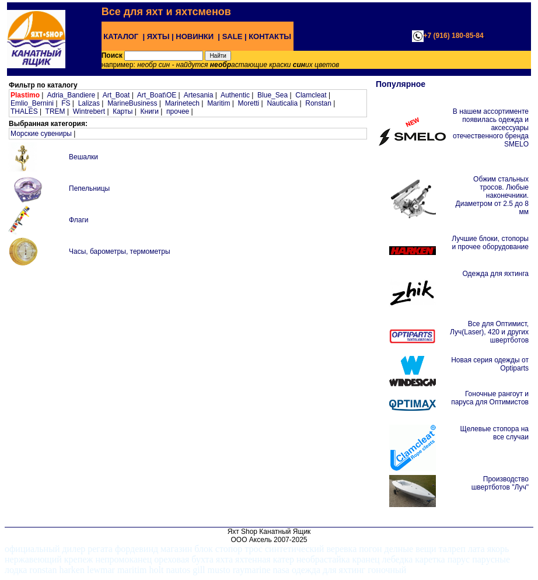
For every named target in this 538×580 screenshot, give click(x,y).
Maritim (218, 103)
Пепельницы (89, 188)
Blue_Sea (272, 95)
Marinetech (182, 103)
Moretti (249, 103)
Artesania (199, 95)
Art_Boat (116, 95)
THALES (24, 111)
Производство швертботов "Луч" (500, 483)
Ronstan (318, 103)
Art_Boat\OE (156, 95)
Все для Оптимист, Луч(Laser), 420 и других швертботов (489, 332)
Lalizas (89, 103)
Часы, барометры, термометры (119, 251)
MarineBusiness (132, 103)
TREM (55, 111)
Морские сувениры (41, 134)
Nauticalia (282, 103)
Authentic (235, 95)
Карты (122, 111)
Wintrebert (89, 111)
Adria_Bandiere (71, 95)
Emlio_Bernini (32, 103)
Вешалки (83, 157)
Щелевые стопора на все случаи (494, 433)
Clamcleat (310, 95)
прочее (177, 111)
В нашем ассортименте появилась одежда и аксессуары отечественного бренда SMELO (491, 127)
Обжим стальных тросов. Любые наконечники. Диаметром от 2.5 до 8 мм (492, 195)
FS (65, 103)
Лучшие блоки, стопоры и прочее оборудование (490, 243)
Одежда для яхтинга (496, 274)
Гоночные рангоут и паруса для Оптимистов (490, 398)
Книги (150, 111)
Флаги (78, 220)
